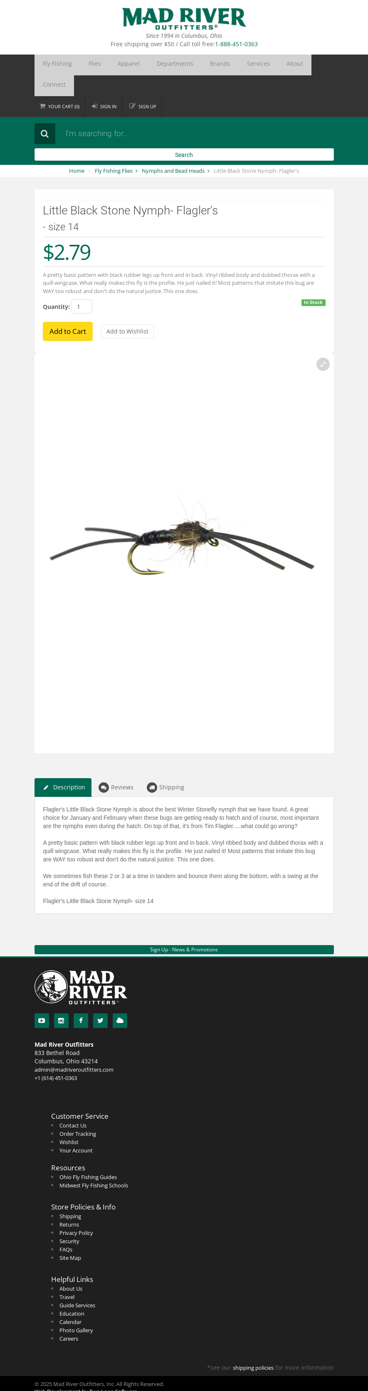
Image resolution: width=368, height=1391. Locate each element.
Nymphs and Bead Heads (173, 150)
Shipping (165, 766)
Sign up (148, 85)
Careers (68, 1317)
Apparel (105, 65)
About (233, 65)
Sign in (109, 85)
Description (63, 766)
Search (184, 134)
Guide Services (77, 1284)
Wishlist (69, 1121)
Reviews (116, 766)
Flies (80, 65)
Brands (176, 65)
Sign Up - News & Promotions (184, 928)
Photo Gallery (76, 1309)
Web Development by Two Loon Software (86, 1370)
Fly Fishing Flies (114, 150)
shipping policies (253, 1347)
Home (76, 150)
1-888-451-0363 (236, 44)
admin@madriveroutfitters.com (74, 1049)
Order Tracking (77, 1113)
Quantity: (56, 286)
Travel (66, 1276)
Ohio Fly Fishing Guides (88, 1156)
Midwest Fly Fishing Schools (93, 1164)
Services (205, 65)
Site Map (70, 1237)
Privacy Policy (76, 1212)
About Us (70, 1268)
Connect (261, 65)
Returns (69, 1203)
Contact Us (72, 1104)
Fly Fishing (52, 65)
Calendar (70, 1301)
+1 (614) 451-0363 (56, 1057)
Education (71, 1292)
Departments (141, 65)
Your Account (76, 1129)
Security (69, 1220)
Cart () (64, 85)
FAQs (65, 1228)
